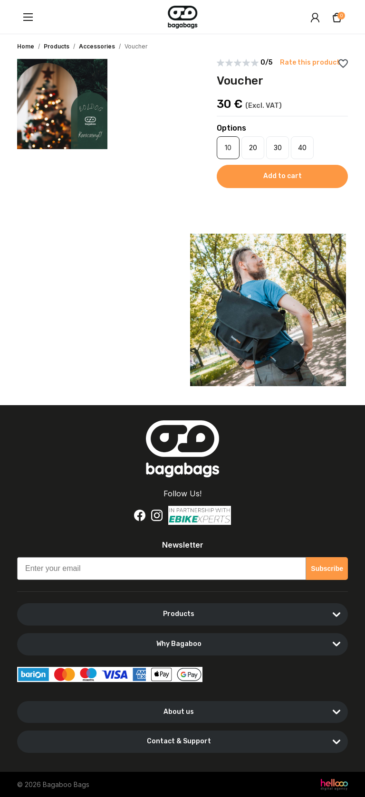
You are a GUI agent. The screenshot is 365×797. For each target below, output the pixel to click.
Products (56, 46)
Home (25, 46)
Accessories (97, 46)
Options (231, 128)
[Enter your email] (161, 568)
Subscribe (327, 568)
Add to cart (282, 176)
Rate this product (310, 62)
